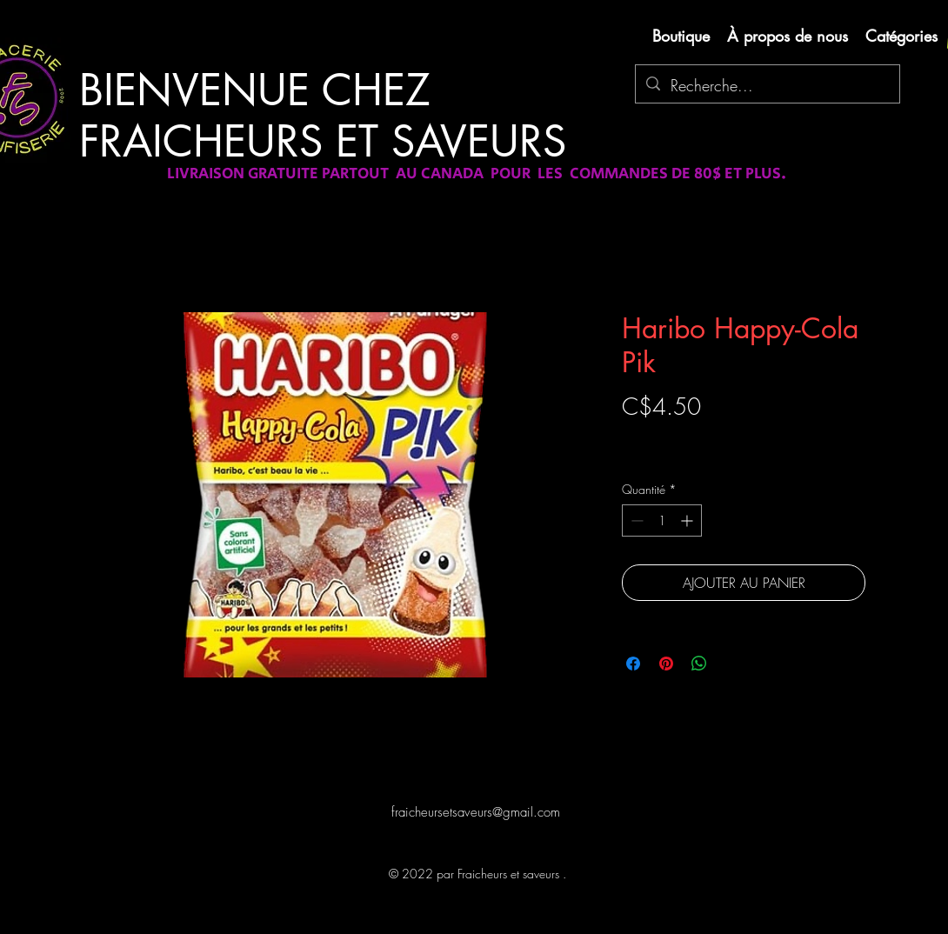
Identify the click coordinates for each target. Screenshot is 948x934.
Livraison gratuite (663, 437)
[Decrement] (635, 520)
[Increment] (688, 520)
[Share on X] (732, 663)
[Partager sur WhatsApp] (699, 663)
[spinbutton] (662, 520)
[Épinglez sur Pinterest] (666, 663)
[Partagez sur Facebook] (633, 663)
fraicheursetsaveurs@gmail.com (475, 812)
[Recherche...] (767, 86)
